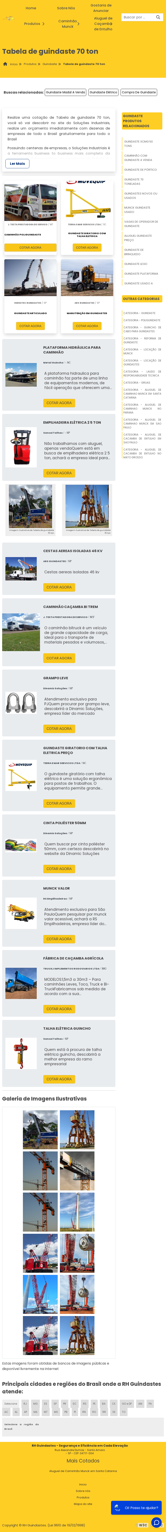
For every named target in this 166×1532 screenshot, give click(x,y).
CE (113, 1404)
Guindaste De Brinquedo (134, 252)
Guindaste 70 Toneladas (134, 181)
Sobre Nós (66, 8)
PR (64, 1404)
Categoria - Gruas (136, 382)
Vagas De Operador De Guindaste (141, 224)
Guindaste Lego (135, 264)
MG (35, 1404)
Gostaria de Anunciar (101, 8)
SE (113, 1412)
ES (45, 1404)
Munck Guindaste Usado (137, 210)
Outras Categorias (141, 299)
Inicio (83, 1484)
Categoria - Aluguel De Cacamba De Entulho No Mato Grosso (142, 453)
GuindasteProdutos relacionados (136, 121)
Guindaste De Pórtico (140, 170)
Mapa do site (83, 1504)
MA (35, 1412)
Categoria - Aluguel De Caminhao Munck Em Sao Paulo (142, 423)
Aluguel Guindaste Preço (138, 238)
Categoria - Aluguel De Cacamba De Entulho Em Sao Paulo (142, 438)
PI (75, 1412)
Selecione (10, 1404)
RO (94, 1412)
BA (103, 1404)
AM (140, 1404)
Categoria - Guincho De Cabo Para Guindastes (142, 329)
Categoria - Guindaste (139, 313)
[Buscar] (158, 17)
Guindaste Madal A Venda (65, 92)
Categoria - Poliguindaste (141, 320)
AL (16, 1412)
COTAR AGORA (30, 247)
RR (104, 1412)
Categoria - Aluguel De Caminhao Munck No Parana (142, 408)
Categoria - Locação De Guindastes (142, 362)
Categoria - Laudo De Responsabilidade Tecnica (142, 373)
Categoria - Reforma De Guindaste (142, 340)
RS (84, 1404)
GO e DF (127, 1404)
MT (46, 1412)
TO (123, 1412)
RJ (25, 1404)
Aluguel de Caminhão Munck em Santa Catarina (83, 1471)
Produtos (35, 23)
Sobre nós (83, 1491)
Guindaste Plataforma (141, 274)
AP (25, 1412)
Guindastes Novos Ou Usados (140, 195)
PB (65, 1412)
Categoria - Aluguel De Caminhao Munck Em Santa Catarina (142, 393)
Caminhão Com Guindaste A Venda (138, 158)
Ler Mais (17, 163)
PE (94, 1404)
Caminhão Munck (72, 24)
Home (31, 8)
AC (6, 1412)
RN (84, 1412)
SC (75, 1404)
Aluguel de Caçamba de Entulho (107, 24)
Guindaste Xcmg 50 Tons (138, 143)
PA (150, 1404)
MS (56, 1412)
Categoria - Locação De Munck (142, 351)
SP (55, 1404)
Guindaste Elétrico (103, 92)
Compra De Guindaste (139, 92)
